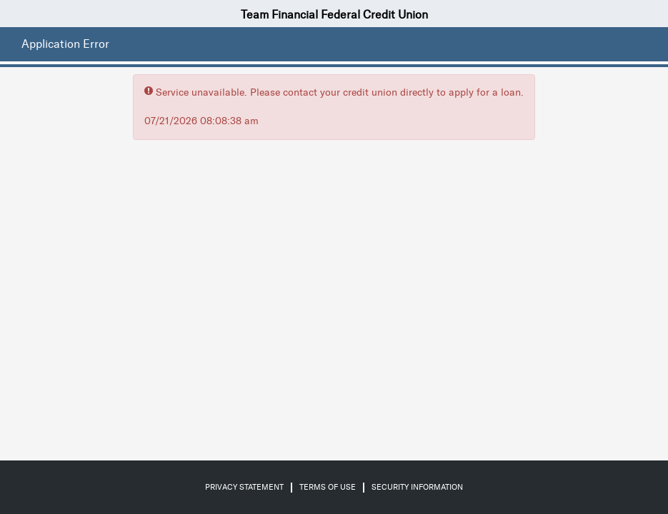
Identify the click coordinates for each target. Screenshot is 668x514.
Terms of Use (327, 487)
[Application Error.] (62, 44)
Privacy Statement (244, 487)
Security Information (417, 487)
